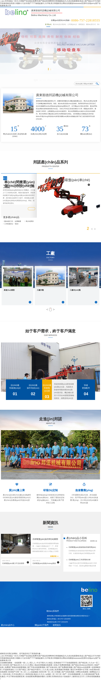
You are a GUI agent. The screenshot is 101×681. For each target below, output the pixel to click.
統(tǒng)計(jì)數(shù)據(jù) (91, 652)
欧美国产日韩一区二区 (17, 673)
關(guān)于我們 (41, 626)
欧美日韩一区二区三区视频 (50, 673)
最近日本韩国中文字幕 (79, 671)
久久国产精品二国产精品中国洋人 (28, 671)
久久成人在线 (48, 671)
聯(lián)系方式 (88, 25)
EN (97, 25)
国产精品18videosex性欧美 (82, 666)
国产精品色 (83, 664)
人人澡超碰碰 (32, 673)
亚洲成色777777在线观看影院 (66, 664)
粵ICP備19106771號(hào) (53, 650)
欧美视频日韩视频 (62, 671)
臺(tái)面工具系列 (33, 80)
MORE (92, 541)
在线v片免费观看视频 (62, 666)
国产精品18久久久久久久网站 (22, 666)
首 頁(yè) (37, 25)
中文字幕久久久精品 (45, 664)
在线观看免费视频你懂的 (35, 678)
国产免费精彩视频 (65, 669)
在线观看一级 (19, 664)
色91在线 (7, 675)
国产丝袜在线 (51, 669)
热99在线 (29, 675)
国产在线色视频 (68, 673)
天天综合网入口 (18, 675)
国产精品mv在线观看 (82, 669)
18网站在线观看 (82, 673)
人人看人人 (31, 664)
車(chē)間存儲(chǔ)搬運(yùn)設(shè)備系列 (76, 80)
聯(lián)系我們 (52, 612)
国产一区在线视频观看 (72, 675)
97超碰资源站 (8, 671)
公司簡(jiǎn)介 (66, 25)
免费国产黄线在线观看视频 (15, 669)
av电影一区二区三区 (54, 675)
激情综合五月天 (78, 678)
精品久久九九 (39, 675)
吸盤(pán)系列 (21, 80)
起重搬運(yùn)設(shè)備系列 (50, 80)
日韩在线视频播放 (93, 678)
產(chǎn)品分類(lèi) (51, 25)
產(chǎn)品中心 (7, 626)
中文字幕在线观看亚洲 (16, 678)
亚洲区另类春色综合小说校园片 (58, 678)
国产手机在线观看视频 (36, 669)
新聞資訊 (77, 25)
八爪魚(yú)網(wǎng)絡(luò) (72, 652)
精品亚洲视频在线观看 (44, 666)
